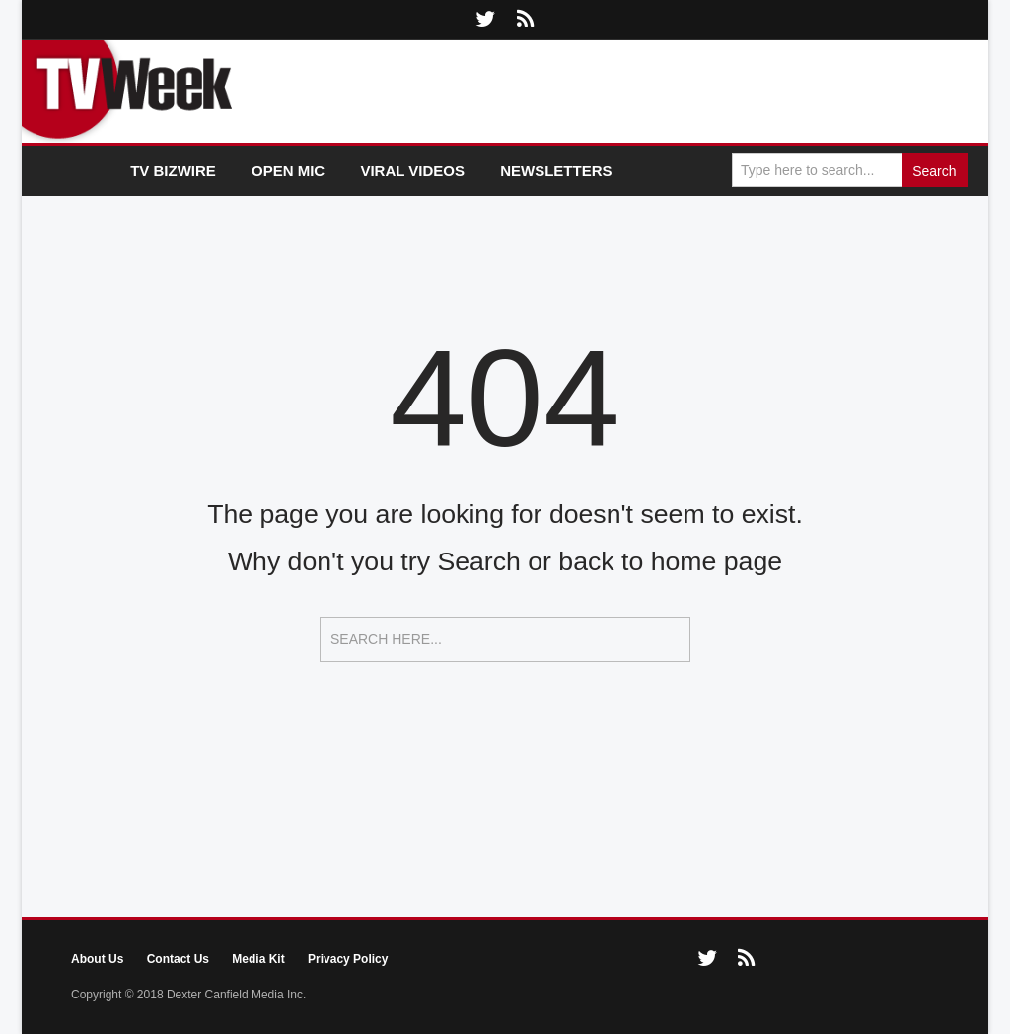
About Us (97, 959)
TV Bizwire (173, 170)
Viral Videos (412, 170)
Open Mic (288, 170)
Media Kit (258, 959)
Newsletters (556, 170)
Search (934, 171)
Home (75, 171)
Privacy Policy (348, 959)
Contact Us (178, 959)
